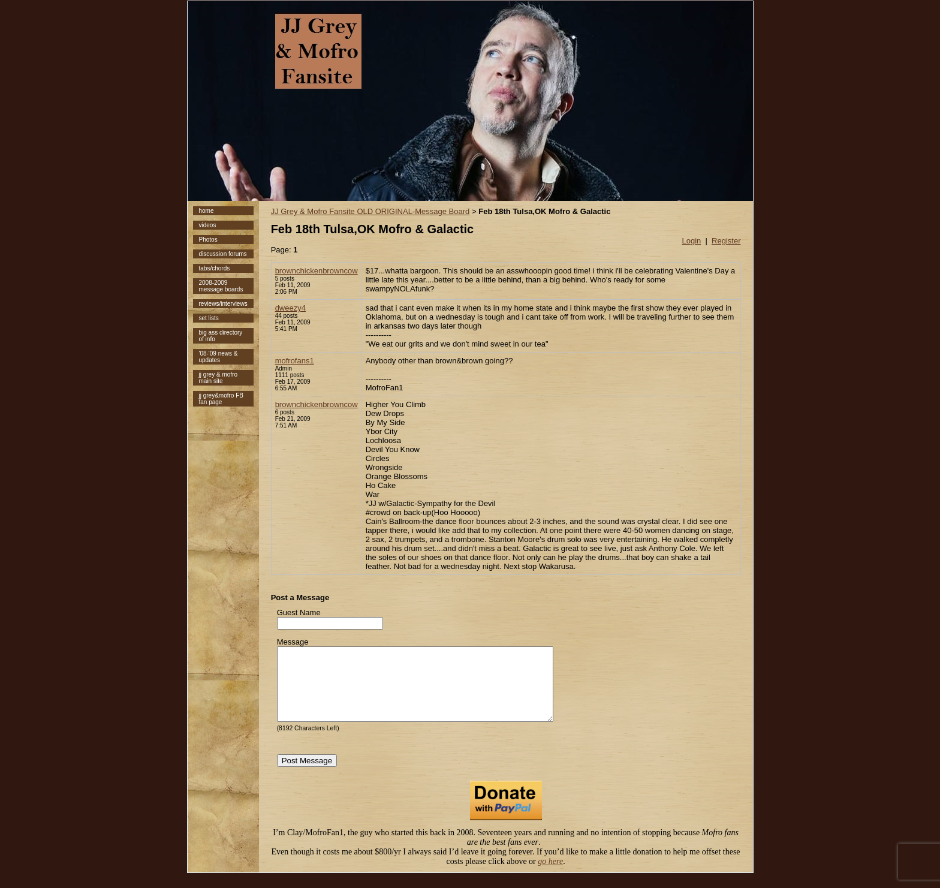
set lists (209, 318)
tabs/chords (214, 268)
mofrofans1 (294, 360)
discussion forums (223, 254)
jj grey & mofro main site (218, 377)
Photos (208, 239)
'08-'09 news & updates (218, 356)
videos (207, 225)
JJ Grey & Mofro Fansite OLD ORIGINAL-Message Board (370, 211)
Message (293, 641)
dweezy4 (290, 307)
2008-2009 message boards (221, 286)
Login (691, 240)
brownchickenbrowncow (316, 270)
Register (726, 240)
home (206, 210)
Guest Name (299, 612)
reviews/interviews (223, 303)
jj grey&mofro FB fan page (221, 398)
